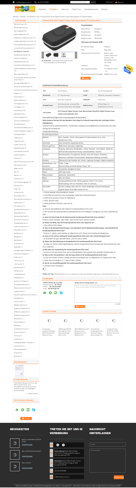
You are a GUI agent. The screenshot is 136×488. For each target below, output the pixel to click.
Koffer (16, 189)
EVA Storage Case (19, 27)
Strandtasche (18, 298)
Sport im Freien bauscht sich (22, 161)
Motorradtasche (19, 213)
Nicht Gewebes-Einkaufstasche (23, 44)
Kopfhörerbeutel (19, 155)
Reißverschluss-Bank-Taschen (23, 38)
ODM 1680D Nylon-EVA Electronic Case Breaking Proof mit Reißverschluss (82, 332)
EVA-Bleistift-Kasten (20, 62)
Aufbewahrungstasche (21, 308)
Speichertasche (19, 165)
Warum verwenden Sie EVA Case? (31, 440)
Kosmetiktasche (19, 110)
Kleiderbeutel (18, 278)
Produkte (52, 9)
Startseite (42, 9)
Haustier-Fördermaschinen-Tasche (24, 295)
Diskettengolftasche (20, 223)
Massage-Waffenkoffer (20, 83)
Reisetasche (18, 185)
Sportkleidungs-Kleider (21, 55)
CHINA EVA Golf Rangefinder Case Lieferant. (47, 486)
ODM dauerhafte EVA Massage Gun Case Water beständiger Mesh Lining (65, 332)
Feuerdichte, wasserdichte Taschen (25, 90)
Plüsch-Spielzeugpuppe (21, 182)
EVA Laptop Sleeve (19, 74)
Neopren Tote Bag (19, 58)
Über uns (65, 9)
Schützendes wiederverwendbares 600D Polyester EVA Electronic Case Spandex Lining (48, 333)
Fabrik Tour (76, 9)
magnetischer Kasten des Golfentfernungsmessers (86, 274)
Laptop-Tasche (18, 144)
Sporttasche (17, 233)
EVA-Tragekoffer (19, 31)
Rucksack (17, 158)
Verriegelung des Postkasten (22, 250)
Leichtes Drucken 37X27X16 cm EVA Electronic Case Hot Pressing (113, 332)
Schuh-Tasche (18, 301)
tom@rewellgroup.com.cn (23, 2)
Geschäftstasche (19, 196)
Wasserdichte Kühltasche (21, 199)
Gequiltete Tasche (19, 230)
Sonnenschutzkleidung (21, 121)
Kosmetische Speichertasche (23, 65)
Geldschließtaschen (20, 34)
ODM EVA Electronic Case (62, 274)
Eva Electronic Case (33, 16)
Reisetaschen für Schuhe (21, 288)
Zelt (15, 172)
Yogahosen (17, 138)
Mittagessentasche (19, 305)
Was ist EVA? (26, 463)
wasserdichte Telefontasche (22, 127)
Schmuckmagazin (19, 117)
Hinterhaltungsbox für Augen (22, 131)
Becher (16, 175)
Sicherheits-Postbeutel (20, 254)
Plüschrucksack (19, 332)
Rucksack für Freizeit (20, 219)
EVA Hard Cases (19, 24)
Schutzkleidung (18, 124)
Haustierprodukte (19, 134)
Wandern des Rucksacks (21, 209)
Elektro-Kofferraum (19, 100)
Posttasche (17, 257)
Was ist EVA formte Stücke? (31, 451)
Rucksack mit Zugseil (20, 281)
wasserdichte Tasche (20, 151)
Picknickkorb (18, 97)
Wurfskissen (17, 179)
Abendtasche (18, 114)
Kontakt (104, 9)
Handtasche (17, 339)
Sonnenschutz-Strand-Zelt (22, 86)
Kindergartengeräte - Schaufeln (23, 342)
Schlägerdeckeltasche (21, 284)
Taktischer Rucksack (20, 226)
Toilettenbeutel (18, 274)
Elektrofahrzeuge (19, 148)
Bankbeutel (17, 240)
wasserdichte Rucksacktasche (23, 48)
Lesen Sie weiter (27, 445)
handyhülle (17, 192)
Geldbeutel (17, 237)
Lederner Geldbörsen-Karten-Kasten (25, 68)
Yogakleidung (18, 141)
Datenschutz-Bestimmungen (24, 486)
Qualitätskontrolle (91, 9)
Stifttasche (17, 168)
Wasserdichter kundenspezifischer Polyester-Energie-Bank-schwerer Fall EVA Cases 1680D (97, 333)
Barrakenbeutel (18, 267)
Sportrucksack (18, 202)
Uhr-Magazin (18, 107)
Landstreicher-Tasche (20, 329)
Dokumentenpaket (19, 349)
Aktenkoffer (17, 247)
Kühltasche (17, 271)
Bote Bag (17, 325)
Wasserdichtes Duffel (20, 216)
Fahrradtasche (18, 206)
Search (92, 2)
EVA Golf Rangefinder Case (110, 274)
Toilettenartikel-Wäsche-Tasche (23, 41)
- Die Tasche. (18, 260)
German (121, 2)
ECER (119, 486)
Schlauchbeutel (19, 322)
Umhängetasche (19, 103)
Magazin (16, 93)
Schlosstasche (18, 346)
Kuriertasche (18, 243)
